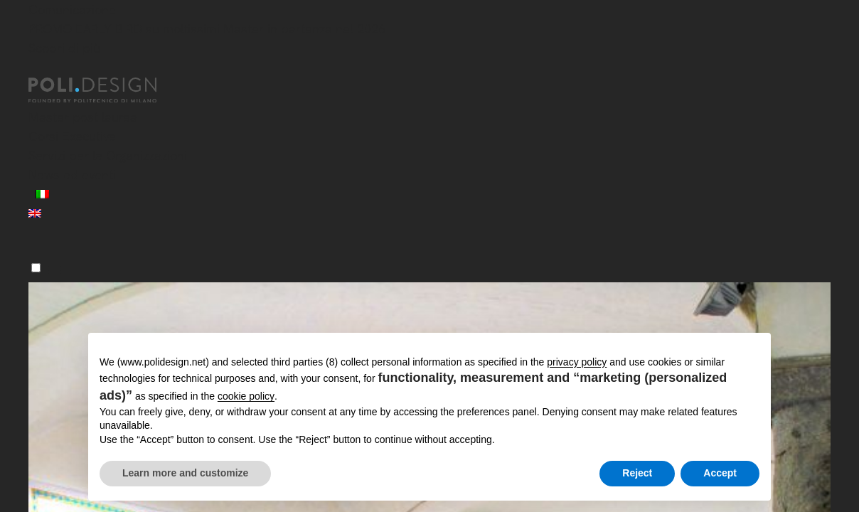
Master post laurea (82, 117)
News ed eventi (72, 174)
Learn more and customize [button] (185, 473)
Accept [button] (720, 473)
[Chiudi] (37, 69)
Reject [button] (637, 473)
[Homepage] (105, 90)
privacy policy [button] (577, 362)
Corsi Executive (72, 136)
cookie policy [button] (246, 396)
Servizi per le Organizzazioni (107, 155)
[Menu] (36, 267)
